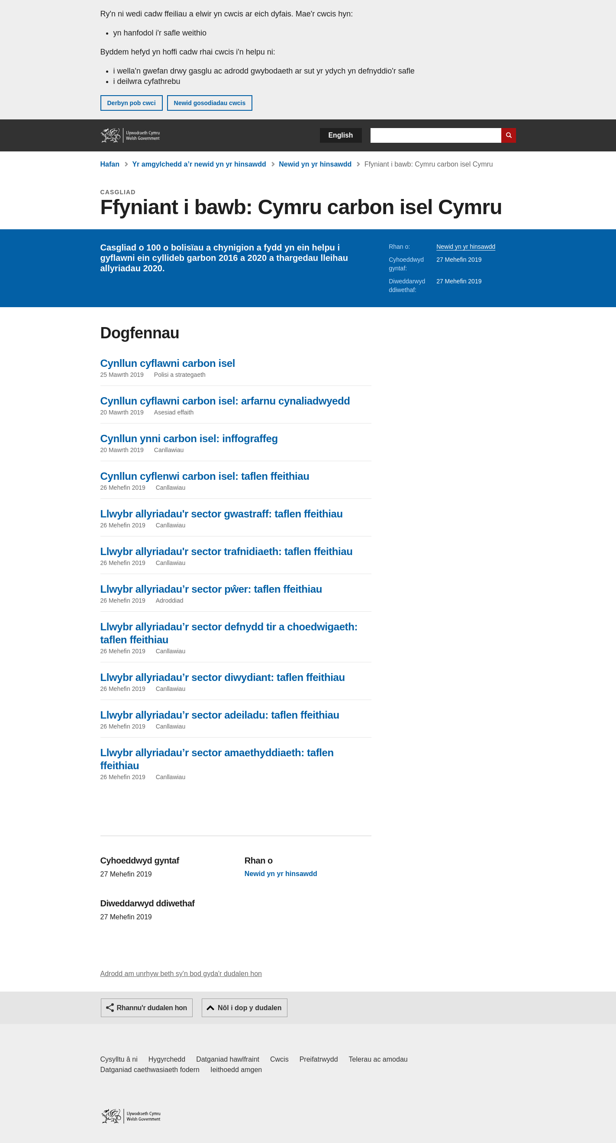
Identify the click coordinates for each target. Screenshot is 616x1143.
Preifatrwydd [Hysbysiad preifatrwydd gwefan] (319, 1059)
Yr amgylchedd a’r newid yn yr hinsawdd (199, 164)
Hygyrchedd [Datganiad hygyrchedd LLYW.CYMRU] (166, 1059)
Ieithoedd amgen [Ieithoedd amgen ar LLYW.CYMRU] (236, 1069)
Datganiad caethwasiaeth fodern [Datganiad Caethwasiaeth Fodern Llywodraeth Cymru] (150, 1069)
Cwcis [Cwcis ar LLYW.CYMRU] (279, 1059)
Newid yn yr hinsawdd (315, 164)
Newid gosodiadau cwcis (210, 103)
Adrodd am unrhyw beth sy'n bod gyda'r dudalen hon (181, 973)
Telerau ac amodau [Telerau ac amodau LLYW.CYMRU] (378, 1059)
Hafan (109, 164)
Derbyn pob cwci (131, 103)
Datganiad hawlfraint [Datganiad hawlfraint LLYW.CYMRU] (227, 1059)
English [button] (341, 135)
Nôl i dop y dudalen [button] (250, 1007)
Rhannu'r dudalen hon (152, 1007)
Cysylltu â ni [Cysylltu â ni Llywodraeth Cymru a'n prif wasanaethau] (119, 1059)
